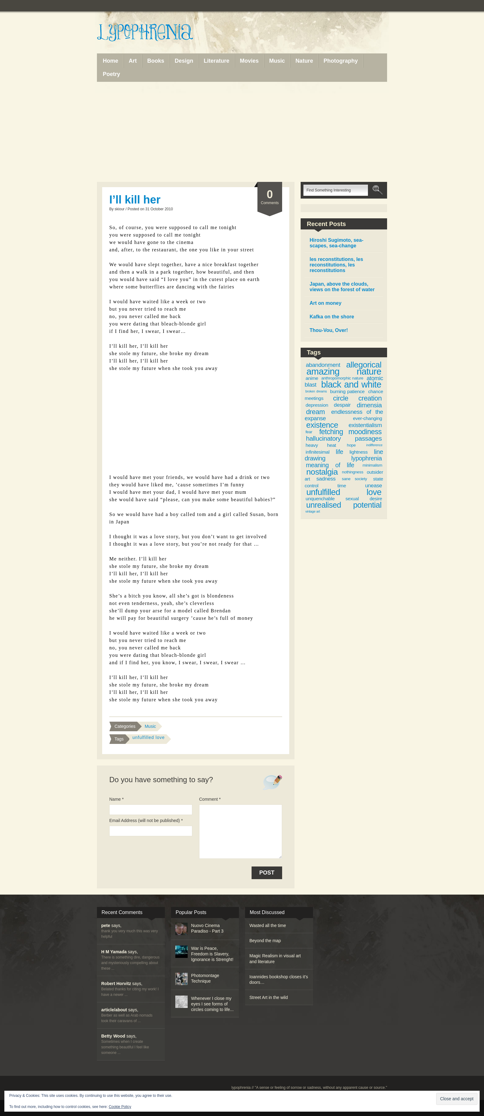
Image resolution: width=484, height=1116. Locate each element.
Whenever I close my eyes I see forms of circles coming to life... (212, 1004)
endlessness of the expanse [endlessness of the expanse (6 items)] (344, 415)
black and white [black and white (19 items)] (351, 384)
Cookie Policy (120, 1107)
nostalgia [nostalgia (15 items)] (322, 471)
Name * (116, 799)
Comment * (210, 799)
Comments (269, 196)
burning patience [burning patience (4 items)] (347, 391)
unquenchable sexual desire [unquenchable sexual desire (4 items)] (344, 498)
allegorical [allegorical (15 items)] (364, 364)
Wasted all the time (267, 925)
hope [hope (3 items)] (351, 445)
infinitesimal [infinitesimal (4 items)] (317, 452)
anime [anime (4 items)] (312, 378)
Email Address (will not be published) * (146, 820)
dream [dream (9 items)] (315, 412)
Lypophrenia (158, 33)
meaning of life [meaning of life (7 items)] (330, 465)
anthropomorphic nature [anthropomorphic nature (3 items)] (342, 378)
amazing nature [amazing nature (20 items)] (344, 371)
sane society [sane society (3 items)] (354, 478)
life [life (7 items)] (339, 451)
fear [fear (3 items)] (309, 432)
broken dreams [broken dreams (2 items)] (316, 391)
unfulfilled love (148, 737)
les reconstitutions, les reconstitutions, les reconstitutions (336, 265)
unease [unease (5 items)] (373, 485)
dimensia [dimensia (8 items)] (369, 405)
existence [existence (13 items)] (322, 425)
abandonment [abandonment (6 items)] (323, 365)
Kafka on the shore (332, 316)
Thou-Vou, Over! (329, 330)
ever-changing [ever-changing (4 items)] (367, 418)
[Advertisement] (242, 132)
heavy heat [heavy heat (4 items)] (321, 445)
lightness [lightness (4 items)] (358, 452)
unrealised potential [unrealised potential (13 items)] (344, 505)
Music (150, 726)
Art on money (325, 303)
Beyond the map (265, 940)
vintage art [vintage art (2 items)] (312, 511)
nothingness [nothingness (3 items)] (352, 472)
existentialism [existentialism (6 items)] (365, 425)
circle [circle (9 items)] (340, 398)
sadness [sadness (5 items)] (326, 479)
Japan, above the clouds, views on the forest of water (342, 286)
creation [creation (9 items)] (370, 398)
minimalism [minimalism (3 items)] (372, 465)
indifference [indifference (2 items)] (374, 445)
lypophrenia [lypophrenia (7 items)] (366, 458)
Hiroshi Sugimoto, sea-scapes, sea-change (336, 242)
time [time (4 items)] (341, 485)
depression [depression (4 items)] (317, 405)
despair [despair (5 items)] (342, 405)
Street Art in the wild (268, 997)
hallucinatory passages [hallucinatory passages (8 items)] (344, 438)
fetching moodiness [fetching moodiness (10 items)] (350, 432)
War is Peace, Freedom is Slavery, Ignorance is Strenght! (212, 954)
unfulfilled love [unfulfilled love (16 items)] (343, 492)
